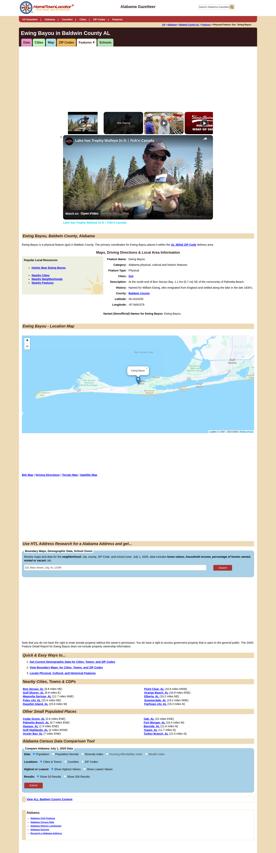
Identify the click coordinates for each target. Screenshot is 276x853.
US (163, 24)
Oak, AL (149, 718)
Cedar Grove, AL (34, 718)
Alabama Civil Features (42, 818)
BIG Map (27, 474)
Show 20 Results (49, 776)
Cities (82, 19)
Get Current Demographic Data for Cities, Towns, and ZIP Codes (72, 661)
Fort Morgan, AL (154, 722)
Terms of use (246, 432)
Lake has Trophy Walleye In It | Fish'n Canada (114, 140)
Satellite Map (88, 474)
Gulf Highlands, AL (35, 730)
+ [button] (27, 341)
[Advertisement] (106, 76)
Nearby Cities (41, 275)
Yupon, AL (151, 730)
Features (117, 19)
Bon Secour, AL (33, 689)
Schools (105, 42)
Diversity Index (92, 754)
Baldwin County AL (189, 24)
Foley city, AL (32, 700)
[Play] (164, 123)
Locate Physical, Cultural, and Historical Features (63, 673)
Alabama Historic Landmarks (45, 826)
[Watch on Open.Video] (82, 213)
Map (51, 42)
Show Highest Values (66, 769)
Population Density (65, 754)
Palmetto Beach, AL (36, 722)
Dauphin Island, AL (35, 704)
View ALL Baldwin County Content (49, 799)
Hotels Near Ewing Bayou (49, 267)
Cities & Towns (51, 761)
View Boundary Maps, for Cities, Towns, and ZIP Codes (66, 667)
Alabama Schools (39, 829)
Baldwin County (139, 293)
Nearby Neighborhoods (47, 279)
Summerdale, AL (155, 700)
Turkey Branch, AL (156, 733)
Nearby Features (43, 282)
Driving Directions (48, 474)
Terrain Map (70, 474)
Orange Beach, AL (156, 692)
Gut (131, 276)
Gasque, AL (30, 726)
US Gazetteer (30, 19)
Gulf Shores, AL (33, 692)
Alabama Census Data (42, 822)
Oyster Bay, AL (33, 733)
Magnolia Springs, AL (37, 696)
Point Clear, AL (154, 689)
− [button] (27, 347)
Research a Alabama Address (46, 833)
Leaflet (212, 432)
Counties (67, 19)
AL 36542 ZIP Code (183, 244)
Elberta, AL (151, 696)
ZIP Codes (99, 19)
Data (26, 42)
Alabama (50, 19)
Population (41, 754)
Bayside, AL (152, 726)
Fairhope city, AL (155, 704)
